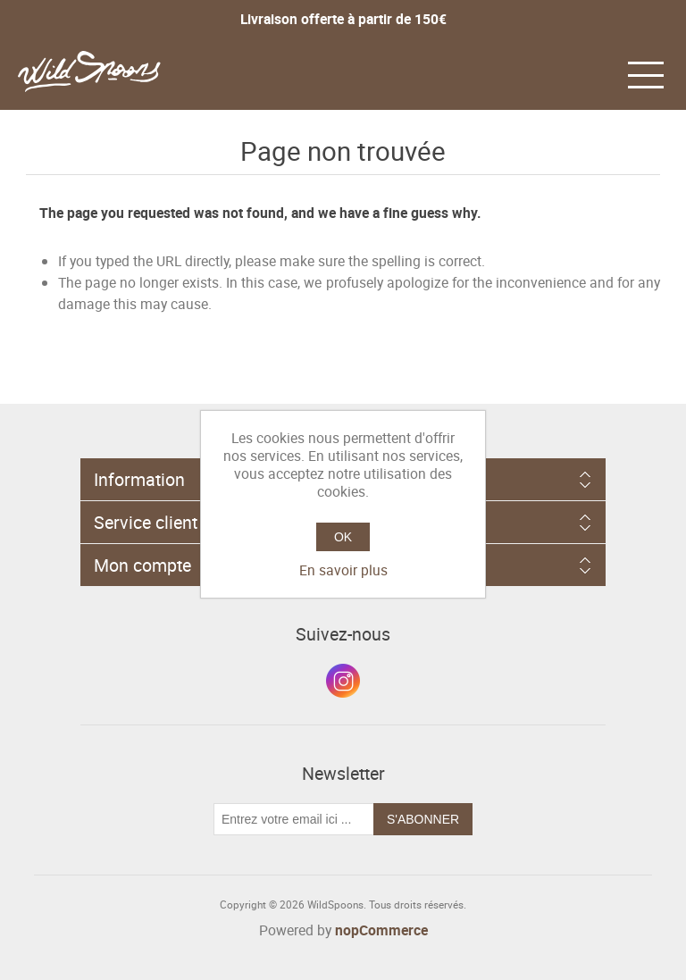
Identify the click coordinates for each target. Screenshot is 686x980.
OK (343, 537)
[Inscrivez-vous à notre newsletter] (293, 819)
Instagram (343, 681)
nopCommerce (381, 930)
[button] (646, 73)
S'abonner (423, 819)
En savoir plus (343, 570)
